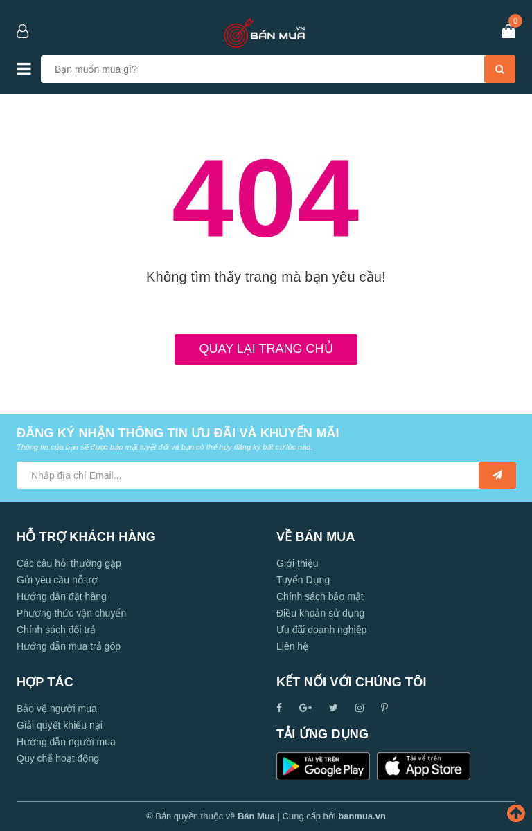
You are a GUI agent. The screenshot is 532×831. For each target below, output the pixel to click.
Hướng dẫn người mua (66, 741)
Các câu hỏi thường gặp (69, 563)
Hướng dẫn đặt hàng (62, 596)
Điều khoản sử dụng (320, 613)
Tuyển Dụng (303, 579)
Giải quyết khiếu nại (60, 725)
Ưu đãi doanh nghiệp (321, 629)
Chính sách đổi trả (56, 629)
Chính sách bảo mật (320, 596)
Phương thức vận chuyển (71, 613)
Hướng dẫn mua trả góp (69, 646)
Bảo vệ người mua (57, 708)
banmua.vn (362, 816)
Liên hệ (292, 646)
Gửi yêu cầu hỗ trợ (57, 579)
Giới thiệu (297, 563)
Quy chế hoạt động (58, 758)
